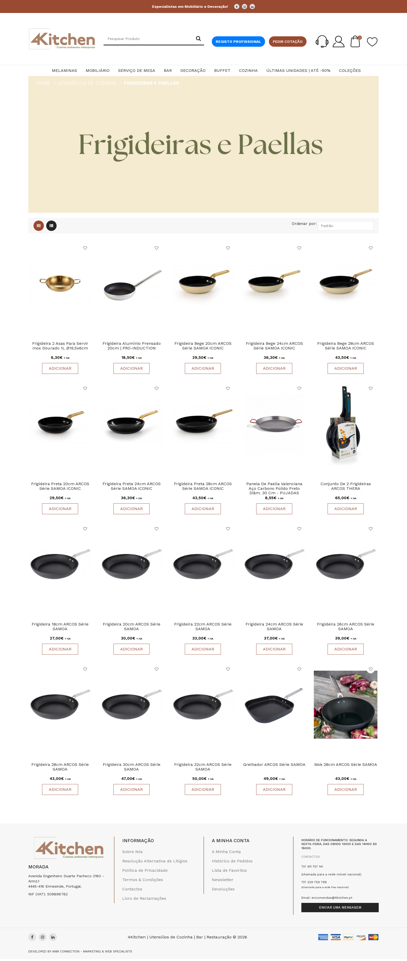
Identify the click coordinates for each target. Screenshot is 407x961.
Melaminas (64, 70)
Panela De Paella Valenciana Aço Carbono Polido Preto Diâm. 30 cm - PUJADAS (274, 489)
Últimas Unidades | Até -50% (298, 70)
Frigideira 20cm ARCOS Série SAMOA (131, 628)
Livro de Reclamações (144, 900)
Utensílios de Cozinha (87, 83)
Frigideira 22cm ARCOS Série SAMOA (203, 628)
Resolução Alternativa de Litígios (154, 862)
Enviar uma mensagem (340, 909)
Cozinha (248, 70)
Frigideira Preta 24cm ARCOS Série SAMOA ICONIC (132, 487)
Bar (168, 70)
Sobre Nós (132, 853)
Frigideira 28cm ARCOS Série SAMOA (60, 768)
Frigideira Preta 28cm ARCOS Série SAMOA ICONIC (203, 487)
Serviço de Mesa (136, 70)
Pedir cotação (288, 41)
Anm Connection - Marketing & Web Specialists (92, 953)
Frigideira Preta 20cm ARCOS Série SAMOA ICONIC (60, 487)
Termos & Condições (142, 881)
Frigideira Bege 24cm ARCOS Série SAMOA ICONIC (274, 346)
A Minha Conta (226, 853)
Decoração (193, 70)
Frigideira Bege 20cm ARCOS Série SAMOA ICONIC (203, 346)
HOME (43, 83)
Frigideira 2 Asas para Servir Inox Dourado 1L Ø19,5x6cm (60, 346)
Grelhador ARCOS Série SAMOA (274, 766)
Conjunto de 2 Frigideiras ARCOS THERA (346, 487)
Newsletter (222, 881)
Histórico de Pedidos (232, 862)
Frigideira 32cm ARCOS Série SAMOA (203, 768)
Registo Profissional (238, 41)
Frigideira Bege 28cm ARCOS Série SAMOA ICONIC (345, 346)
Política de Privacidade (145, 872)
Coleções (350, 70)
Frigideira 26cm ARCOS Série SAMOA (345, 628)
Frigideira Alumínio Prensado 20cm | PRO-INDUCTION (132, 346)
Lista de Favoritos (229, 872)
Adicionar (60, 368)
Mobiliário (98, 70)
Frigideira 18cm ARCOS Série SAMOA (60, 628)
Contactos (132, 890)
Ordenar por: (304, 223)
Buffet (222, 70)
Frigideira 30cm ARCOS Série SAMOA (131, 768)
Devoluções (223, 890)
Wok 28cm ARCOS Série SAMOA (345, 766)
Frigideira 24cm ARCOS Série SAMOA (274, 628)
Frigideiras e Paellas (151, 83)
